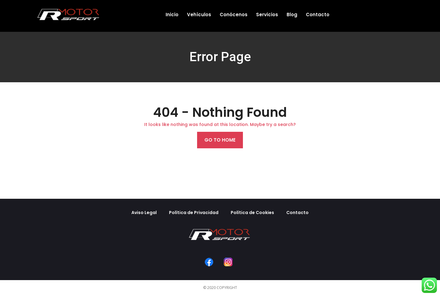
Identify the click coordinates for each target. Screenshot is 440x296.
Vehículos (199, 14)
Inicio (172, 14)
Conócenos (234, 14)
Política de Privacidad (193, 212)
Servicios (267, 14)
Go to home (220, 140)
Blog (292, 14)
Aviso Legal (144, 212)
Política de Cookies (252, 212)
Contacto (317, 14)
